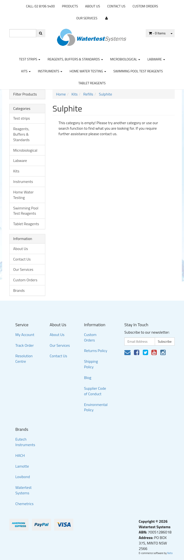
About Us (92, 6)
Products (70, 6)
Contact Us (116, 6)
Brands (19, 290)
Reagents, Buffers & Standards (75, 59)
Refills (88, 94)
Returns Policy (95, 350)
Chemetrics (24, 504)
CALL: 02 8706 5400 (40, 6)
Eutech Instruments (25, 442)
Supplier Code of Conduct (95, 391)
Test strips (29, 59)
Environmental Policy (96, 407)
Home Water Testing (87, 71)
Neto (170, 553)
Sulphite (105, 94)
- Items (157, 33)
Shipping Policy (91, 364)
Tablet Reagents (92, 82)
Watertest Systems (23, 490)
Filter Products (25, 94)
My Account (24, 334)
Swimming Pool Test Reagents (138, 71)
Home (61, 94)
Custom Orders (145, 6)
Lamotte (22, 466)
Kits (25, 71)
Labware (156, 59)
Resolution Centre (24, 358)
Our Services (86, 18)
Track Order (24, 345)
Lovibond (22, 477)
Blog (87, 377)
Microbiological (125, 59)
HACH (20, 455)
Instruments (50, 71)
